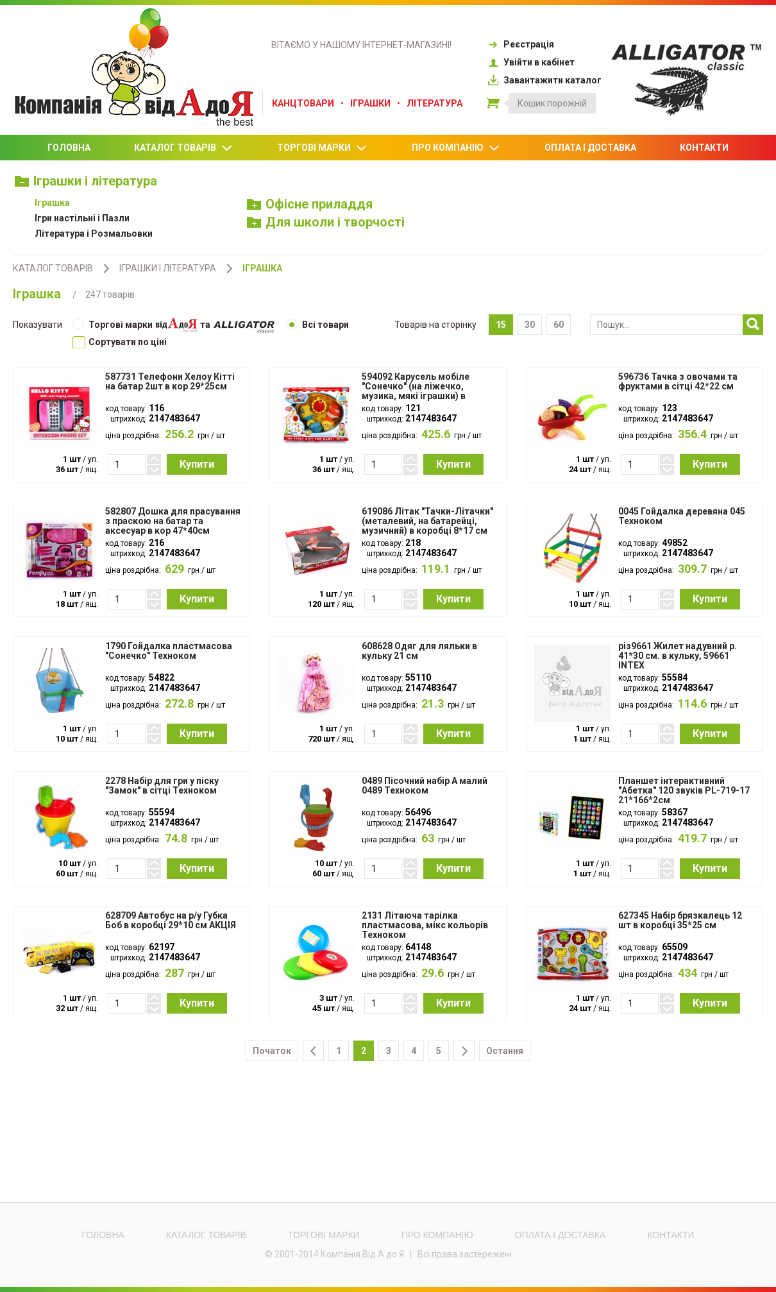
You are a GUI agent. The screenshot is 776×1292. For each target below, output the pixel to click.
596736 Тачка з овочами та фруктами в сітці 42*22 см (678, 381)
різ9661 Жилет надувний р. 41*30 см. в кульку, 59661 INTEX (677, 656)
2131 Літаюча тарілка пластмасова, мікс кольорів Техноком (425, 925)
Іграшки (370, 103)
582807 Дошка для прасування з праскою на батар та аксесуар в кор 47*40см (172, 521)
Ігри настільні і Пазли (82, 218)
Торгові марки (322, 148)
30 (530, 324)
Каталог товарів (183, 148)
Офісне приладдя (310, 204)
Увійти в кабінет (531, 62)
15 (501, 324)
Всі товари (317, 324)
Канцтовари (303, 103)
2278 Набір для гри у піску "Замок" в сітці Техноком (162, 785)
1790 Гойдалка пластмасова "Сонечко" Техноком (168, 651)
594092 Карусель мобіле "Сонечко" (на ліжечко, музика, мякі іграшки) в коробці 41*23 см (415, 391)
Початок (272, 1051)
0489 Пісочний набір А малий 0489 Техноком (424, 785)
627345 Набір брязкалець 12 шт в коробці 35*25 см (680, 920)
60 (558, 324)
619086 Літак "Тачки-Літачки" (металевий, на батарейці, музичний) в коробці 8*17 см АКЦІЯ (427, 526)
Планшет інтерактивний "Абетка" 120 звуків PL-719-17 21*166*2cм (684, 790)
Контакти (704, 147)
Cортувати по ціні (119, 342)
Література (434, 103)
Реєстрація (520, 44)
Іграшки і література (85, 181)
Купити (197, 464)
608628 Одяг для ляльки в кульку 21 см (419, 651)
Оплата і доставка (590, 147)
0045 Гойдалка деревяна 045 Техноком (681, 516)
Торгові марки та (173, 325)
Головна (68, 147)
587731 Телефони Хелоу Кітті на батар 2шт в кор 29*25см (170, 381)
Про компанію (456, 148)
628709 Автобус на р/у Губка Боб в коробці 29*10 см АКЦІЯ (170, 920)
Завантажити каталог (544, 80)
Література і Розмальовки (94, 233)
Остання (504, 1051)
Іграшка (52, 203)
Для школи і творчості (326, 222)
